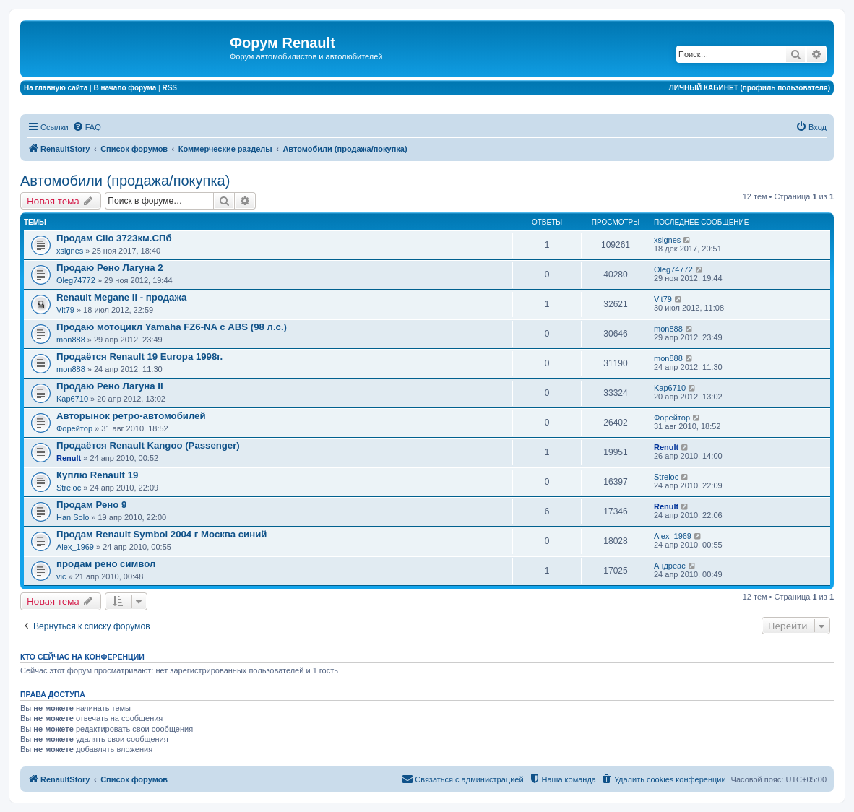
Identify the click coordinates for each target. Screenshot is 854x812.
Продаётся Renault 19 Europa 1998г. (139, 356)
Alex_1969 (75, 547)
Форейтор (74, 428)
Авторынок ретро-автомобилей (131, 415)
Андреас (670, 565)
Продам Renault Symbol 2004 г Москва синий (161, 534)
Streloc (68, 487)
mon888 (70, 339)
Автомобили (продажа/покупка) (125, 181)
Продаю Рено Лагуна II (109, 386)
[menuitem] (86, 127)
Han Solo (72, 517)
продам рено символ (105, 563)
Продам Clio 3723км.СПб (114, 238)
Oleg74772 (75, 280)
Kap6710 (72, 398)
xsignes (69, 250)
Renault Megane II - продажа (121, 297)
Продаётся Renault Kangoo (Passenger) (148, 445)
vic (61, 576)
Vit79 (65, 310)
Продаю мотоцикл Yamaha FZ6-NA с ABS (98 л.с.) (171, 326)
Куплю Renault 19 (97, 475)
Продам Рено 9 (91, 504)
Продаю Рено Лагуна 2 (109, 267)
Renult (68, 458)
